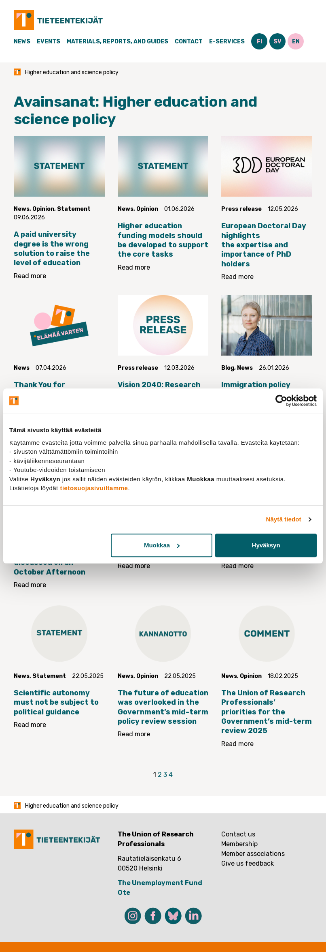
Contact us (238, 834)
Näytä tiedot (283, 519)
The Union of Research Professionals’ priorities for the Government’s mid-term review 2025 (266, 711)
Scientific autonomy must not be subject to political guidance (56, 702)
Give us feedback (247, 863)
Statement (74, 209)
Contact (189, 41)
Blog (227, 368)
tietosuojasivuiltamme (94, 488)
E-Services (227, 41)
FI (259, 41)
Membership (239, 844)
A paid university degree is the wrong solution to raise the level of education (52, 248)
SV (277, 41)
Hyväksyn (266, 545)
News (22, 41)
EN (296, 41)
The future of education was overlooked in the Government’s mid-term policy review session (163, 707)
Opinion (43, 209)
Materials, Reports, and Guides (117, 41)
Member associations (253, 854)
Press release (241, 209)
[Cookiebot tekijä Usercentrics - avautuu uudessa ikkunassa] (281, 401)
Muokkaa (162, 545)
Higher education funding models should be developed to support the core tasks (163, 240)
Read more (30, 276)
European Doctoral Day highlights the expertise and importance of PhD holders (263, 244)
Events (48, 41)
